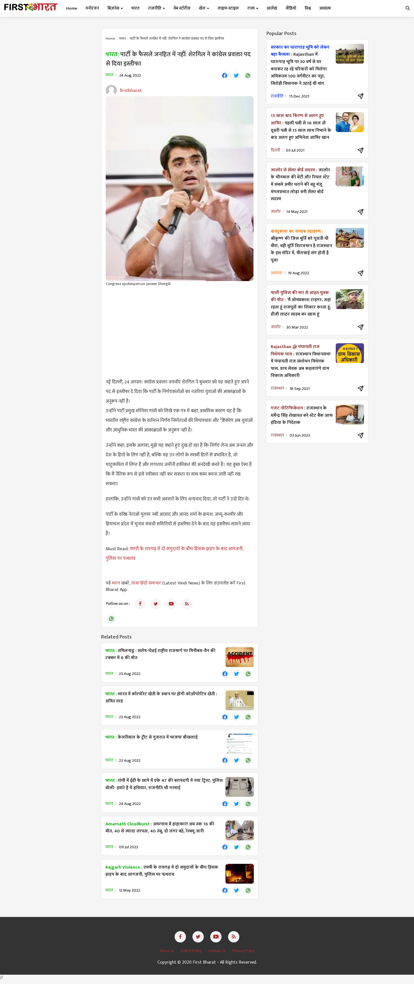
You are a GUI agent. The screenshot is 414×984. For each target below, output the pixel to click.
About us (167, 954)
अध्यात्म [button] (325, 8)
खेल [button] (204, 8)
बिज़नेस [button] (115, 8)
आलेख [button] (272, 8)
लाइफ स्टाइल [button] (228, 8)
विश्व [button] (308, 8)
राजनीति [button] (156, 8)
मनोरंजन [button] (92, 8)
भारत (122, 38)
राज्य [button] (252, 8)
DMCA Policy (191, 954)
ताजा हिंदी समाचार (146, 584)
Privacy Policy (244, 954)
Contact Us (217, 954)
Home (71, 8)
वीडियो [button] (291, 8)
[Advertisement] (179, 332)
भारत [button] (135, 8)
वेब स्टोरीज (182, 8)
